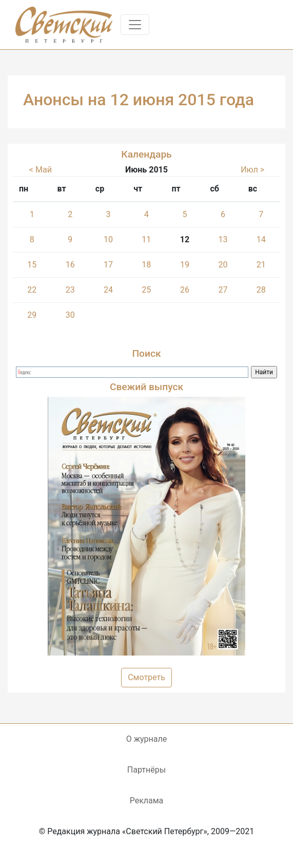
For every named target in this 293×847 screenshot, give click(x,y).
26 (184, 290)
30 (70, 315)
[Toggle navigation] (135, 24)
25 (146, 290)
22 (31, 290)
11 (146, 239)
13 (223, 239)
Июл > (252, 170)
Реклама (147, 800)
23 (70, 290)
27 (223, 290)
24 (108, 290)
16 (70, 265)
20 (223, 265)
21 (261, 265)
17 (108, 265)
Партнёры (146, 770)
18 (146, 265)
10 (108, 239)
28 (261, 290)
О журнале (146, 739)
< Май (40, 170)
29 (31, 315)
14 (261, 239)
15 (31, 265)
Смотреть (146, 677)
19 (184, 265)
